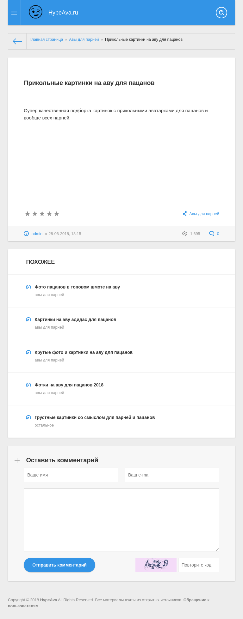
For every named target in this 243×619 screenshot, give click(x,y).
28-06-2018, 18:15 (65, 234)
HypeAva (48, 600)
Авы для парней (204, 214)
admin (37, 234)
